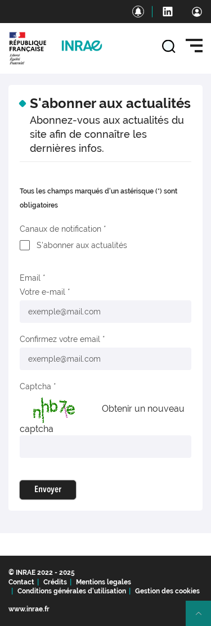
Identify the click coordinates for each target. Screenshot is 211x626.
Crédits (55, 582)
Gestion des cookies (167, 591)
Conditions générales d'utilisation (71, 591)
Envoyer (47, 489)
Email (30, 277)
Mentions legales (103, 582)
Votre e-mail (42, 291)
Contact (21, 582)
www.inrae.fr (29, 609)
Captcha (35, 386)
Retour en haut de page (203, 618)
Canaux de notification (60, 228)
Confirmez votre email (60, 339)
